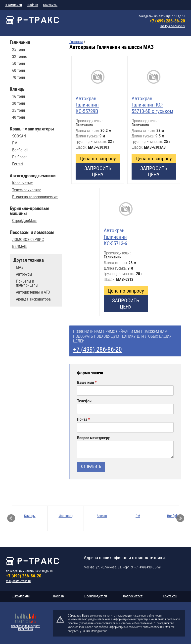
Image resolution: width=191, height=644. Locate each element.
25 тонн (18, 50)
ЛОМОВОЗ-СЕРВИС (28, 240)
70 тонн (18, 78)
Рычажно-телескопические (35, 197)
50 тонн (18, 64)
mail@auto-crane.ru (172, 26)
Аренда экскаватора (33, 299)
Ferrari (17, 164)
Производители (95, 596)
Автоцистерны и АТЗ (33, 292)
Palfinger (19, 157)
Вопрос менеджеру (93, 438)
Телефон (84, 401)
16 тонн (18, 97)
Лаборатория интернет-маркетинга (25, 628)
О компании (13, 5)
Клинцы (30, 516)
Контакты (50, 5)
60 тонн (18, 71)
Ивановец (66, 516)
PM (14, 143)
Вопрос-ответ (133, 596)
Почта (82, 420)
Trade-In (32, 5)
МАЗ (19, 267)
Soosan (102, 516)
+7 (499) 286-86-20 (167, 20)
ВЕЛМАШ (19, 247)
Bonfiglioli (20, 150)
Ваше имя (85, 383)
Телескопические (26, 190)
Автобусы (24, 274)
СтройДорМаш (24, 221)
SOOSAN (19, 136)
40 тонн (18, 117)
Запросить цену (97, 171)
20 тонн (18, 104)
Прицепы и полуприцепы (27, 283)
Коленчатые (22, 183)
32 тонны (20, 57)
